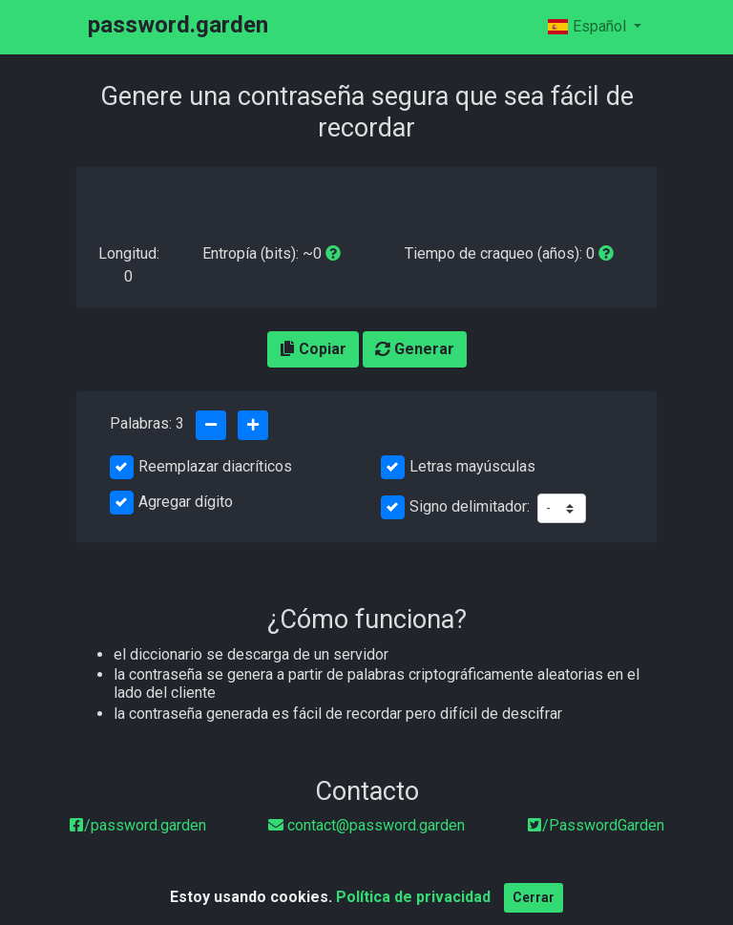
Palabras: (147, 423)
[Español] (594, 27)
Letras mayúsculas (472, 466)
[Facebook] (137, 825)
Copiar (313, 349)
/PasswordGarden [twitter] (595, 825)
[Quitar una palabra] (211, 425)
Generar (414, 349)
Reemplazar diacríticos (215, 466)
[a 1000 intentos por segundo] (606, 253)
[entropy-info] (333, 253)
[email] (366, 825)
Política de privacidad (413, 903)
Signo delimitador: (469, 506)
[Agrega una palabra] (253, 425)
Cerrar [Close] (534, 904)
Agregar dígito (185, 502)
